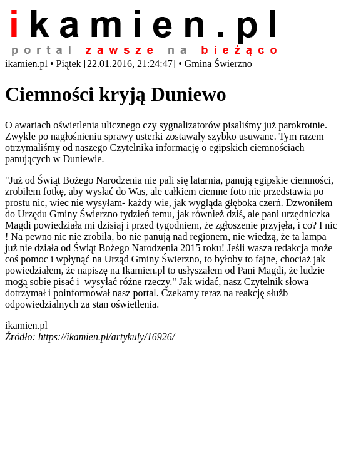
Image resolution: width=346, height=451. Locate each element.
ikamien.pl (26, 325)
